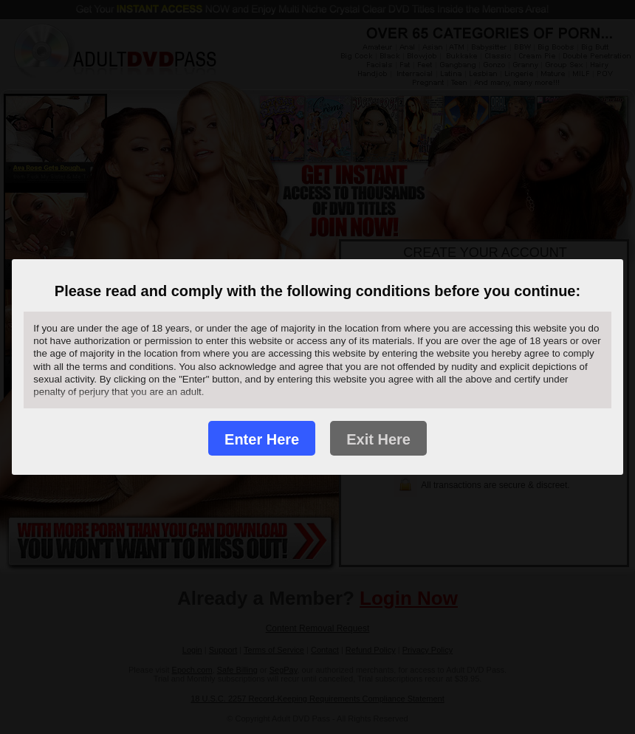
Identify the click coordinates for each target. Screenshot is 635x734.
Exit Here (378, 439)
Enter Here (261, 439)
